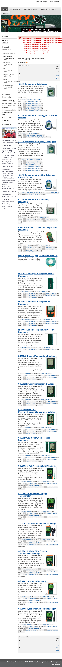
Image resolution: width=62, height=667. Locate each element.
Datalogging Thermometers (9, 58)
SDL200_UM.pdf (46, 511)
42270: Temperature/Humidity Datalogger (37, 142)
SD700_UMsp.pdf (31, 433)
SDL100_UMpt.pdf (31, 487)
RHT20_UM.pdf (45, 319)
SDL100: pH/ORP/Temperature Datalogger (37, 466)
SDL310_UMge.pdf (52, 541)
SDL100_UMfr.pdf (31, 483)
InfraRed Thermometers (8, 64)
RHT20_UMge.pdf (51, 321)
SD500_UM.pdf (45, 399)
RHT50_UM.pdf (45, 347)
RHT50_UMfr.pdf (30, 349)
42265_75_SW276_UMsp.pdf (34, 135)
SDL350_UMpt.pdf (31, 574)
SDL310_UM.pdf (46, 539)
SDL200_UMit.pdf (34, 515)
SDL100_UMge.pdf (52, 483)
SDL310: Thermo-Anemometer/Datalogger (37, 523)
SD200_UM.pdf (45, 373)
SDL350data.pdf (26, 569)
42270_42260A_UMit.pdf (33, 107)
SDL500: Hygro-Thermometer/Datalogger (37, 609)
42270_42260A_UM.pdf (32, 101)
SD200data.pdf (26, 373)
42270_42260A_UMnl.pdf (33, 109)
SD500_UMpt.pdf (51, 403)
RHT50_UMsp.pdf (51, 349)
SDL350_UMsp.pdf (52, 574)
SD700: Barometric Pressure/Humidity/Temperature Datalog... (37, 411)
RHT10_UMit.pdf (30, 295)
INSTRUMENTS (15, 9)
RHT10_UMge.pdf (51, 293)
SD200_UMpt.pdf (51, 377)
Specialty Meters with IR (9, 75)
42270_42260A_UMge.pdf (33, 105)
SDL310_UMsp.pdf (52, 544)
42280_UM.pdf (42, 217)
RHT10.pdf (25, 291)
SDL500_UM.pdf (46, 624)
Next (57, 76)
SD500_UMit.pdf (30, 403)
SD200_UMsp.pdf (31, 379)
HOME (5, 9)
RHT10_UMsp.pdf (31, 297)
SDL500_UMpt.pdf (31, 630)
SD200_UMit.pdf (30, 377)
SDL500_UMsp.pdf (52, 630)
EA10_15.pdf (25, 245)
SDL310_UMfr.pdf (31, 541)
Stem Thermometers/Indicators (10, 81)
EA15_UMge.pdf (50, 247)
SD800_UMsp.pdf (31, 461)
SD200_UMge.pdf (51, 375)
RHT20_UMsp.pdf (31, 325)
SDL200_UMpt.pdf (31, 517)
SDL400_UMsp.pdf (52, 602)
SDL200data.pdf (26, 511)
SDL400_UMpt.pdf (31, 602)
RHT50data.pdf (26, 347)
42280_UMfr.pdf (30, 219)
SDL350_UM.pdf (46, 569)
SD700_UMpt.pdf (51, 431)
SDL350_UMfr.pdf (31, 571)
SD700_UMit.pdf (30, 431)
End (57, 78)
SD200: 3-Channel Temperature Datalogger (37, 356)
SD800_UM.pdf (45, 455)
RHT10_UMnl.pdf (51, 295)
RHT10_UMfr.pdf (30, 293)
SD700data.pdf (26, 427)
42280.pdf (24, 217)
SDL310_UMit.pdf (34, 542)
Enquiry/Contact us (48, 9)
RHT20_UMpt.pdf (51, 323)
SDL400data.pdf (26, 596)
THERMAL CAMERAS (30, 9)
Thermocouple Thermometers (8, 87)
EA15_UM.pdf (44, 245)
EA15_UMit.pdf (30, 249)
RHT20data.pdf (26, 319)
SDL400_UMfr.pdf (31, 598)
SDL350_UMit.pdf (34, 572)
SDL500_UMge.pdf (52, 626)
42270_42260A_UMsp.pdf (33, 110)
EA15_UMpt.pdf (49, 249)
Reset (51, 1)
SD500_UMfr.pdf (30, 401)
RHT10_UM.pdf (43, 291)
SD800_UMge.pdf (51, 457)
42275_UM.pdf (55, 192)
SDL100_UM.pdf (46, 481)
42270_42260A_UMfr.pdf (33, 103)
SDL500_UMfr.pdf (31, 626)
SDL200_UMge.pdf (52, 513)
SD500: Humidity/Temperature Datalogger (37, 384)
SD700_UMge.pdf (51, 429)
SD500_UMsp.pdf (31, 405)
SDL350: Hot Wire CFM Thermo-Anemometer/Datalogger (32, 552)
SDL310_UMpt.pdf (31, 544)
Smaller (56, 1)
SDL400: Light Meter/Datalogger (32, 581)
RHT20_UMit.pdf (30, 323)
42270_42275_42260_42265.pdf (31, 99)
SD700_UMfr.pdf (30, 429)
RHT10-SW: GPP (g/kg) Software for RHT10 (37, 256)
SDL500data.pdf (26, 624)
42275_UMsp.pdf (33, 194)
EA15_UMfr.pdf (30, 247)
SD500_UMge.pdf (51, 401)
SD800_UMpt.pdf (51, 459)
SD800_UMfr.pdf (30, 457)
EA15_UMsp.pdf (30, 250)
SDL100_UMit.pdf (34, 485)
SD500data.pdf (26, 399)
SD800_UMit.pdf (30, 459)
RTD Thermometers (8, 70)
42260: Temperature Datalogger (32, 84)
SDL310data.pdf (26, 539)
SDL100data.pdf (26, 481)
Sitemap (6, 13)
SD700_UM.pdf (45, 427)
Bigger (45, 1)
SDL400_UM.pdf (46, 596)
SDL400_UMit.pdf (34, 600)
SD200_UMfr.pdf (30, 375)
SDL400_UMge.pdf (52, 598)
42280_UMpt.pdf (30, 221)
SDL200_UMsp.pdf (52, 517)
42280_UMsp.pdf (51, 221)
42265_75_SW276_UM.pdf (29, 133)
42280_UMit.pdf (50, 219)
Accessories (9, 53)
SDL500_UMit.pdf (34, 628)
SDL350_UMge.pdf (52, 571)
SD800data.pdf (26, 455)
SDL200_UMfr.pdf (31, 513)
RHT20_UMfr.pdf (30, 321)
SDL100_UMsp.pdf (52, 487)
